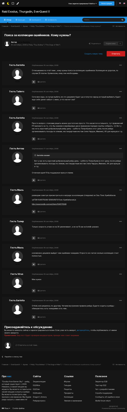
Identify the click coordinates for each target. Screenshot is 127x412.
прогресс (6, 397)
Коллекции (68, 397)
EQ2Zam (36, 389)
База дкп (21, 20)
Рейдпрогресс (39, 401)
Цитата (42, 82)
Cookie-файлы (18, 408)
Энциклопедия (39, 381)
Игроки (67, 381)
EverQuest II (36, 20)
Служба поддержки (103, 393)
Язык (6, 408)
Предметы (68, 393)
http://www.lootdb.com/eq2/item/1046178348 (50, 204)
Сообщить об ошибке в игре (107, 397)
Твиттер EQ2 (100, 385)
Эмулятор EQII (101, 381)
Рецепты (68, 389)
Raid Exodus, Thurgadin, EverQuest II (25, 11)
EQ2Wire (36, 385)
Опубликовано (45, 65)
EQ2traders (37, 393)
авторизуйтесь (83, 330)
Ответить (116, 54)
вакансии (18, 397)
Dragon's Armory (40, 397)
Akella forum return (103, 401)
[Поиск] (95, 20)
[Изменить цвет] (17, 3)
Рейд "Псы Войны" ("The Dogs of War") (45, 45)
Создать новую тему (93, 54)
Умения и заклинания (73, 401)
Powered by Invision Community (113, 408)
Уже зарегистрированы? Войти (82, 4)
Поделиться (95, 43)
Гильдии (67, 385)
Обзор (8, 21)
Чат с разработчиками (104, 389)
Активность (52, 20)
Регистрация (106, 3)
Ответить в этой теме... (27, 345)
